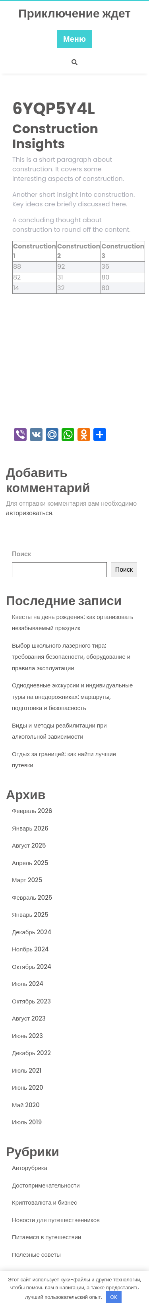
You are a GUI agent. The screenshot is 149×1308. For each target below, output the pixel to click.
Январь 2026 (30, 828)
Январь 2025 (30, 914)
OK (113, 1297)
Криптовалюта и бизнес (44, 1202)
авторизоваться (29, 513)
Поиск (21, 554)
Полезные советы (36, 1254)
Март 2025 (27, 880)
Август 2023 (29, 1018)
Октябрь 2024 (31, 967)
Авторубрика (29, 1168)
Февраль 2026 (32, 811)
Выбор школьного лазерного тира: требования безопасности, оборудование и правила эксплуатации (71, 656)
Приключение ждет (74, 13)
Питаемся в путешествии (46, 1237)
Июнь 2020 (27, 1087)
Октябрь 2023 (31, 1001)
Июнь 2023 (27, 1036)
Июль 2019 (27, 1122)
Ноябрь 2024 (30, 949)
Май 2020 (26, 1105)
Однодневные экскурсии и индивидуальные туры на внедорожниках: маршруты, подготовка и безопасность (72, 696)
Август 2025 (29, 845)
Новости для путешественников (56, 1220)
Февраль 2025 (32, 897)
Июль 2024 (27, 984)
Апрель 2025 (30, 863)
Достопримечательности (46, 1185)
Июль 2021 (26, 1070)
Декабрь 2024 (31, 932)
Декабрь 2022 (31, 1053)
